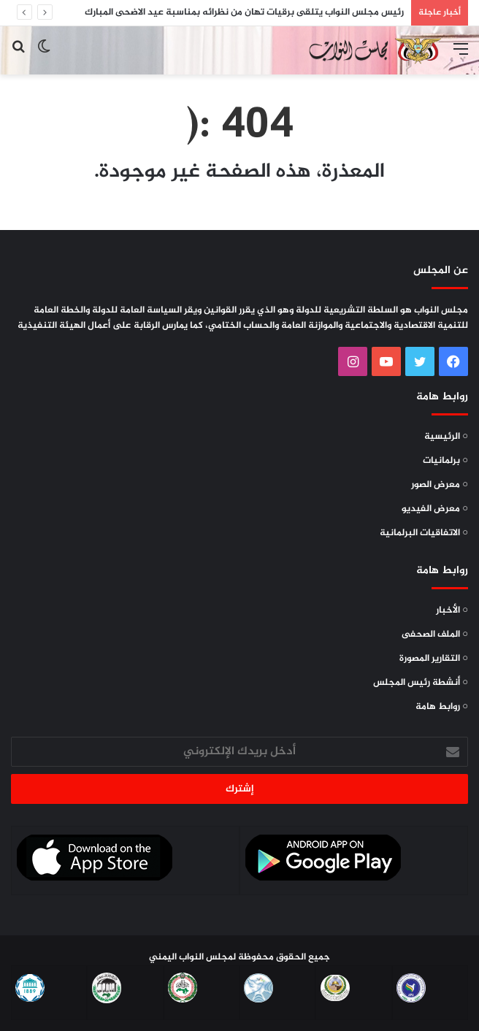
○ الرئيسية (446, 437)
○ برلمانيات (445, 461)
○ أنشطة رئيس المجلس (420, 683)
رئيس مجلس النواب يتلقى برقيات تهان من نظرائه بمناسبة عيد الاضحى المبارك (244, 12)
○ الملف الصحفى (435, 634)
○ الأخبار (452, 610)
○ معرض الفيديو (435, 509)
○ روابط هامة (441, 707)
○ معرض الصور (439, 485)
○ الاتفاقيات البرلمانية (424, 533)
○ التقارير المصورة (433, 659)
